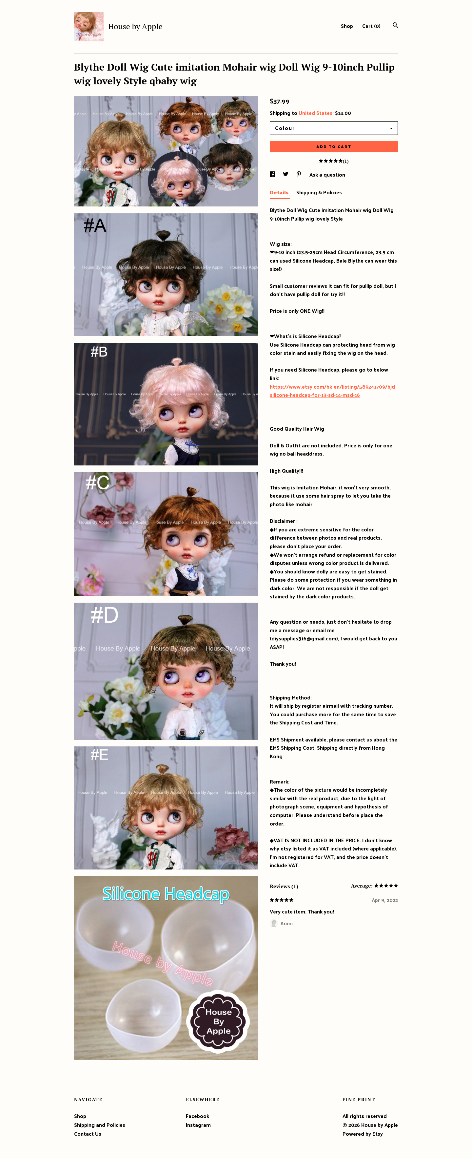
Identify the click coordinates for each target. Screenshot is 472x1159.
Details (280, 192)
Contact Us (87, 1133)
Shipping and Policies (99, 1124)
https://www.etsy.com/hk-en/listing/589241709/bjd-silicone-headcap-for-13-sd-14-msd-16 (333, 391)
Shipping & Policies (319, 192)
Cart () (371, 26)
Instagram (198, 1124)
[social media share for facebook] (273, 174)
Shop (347, 26)
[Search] (395, 26)
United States (315, 113)
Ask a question (327, 174)
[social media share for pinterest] (299, 174)
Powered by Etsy (363, 1133)
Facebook (197, 1116)
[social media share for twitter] (286, 174)
